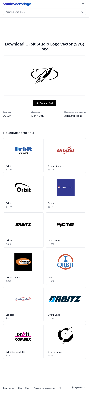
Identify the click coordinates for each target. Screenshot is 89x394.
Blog (20, 388)
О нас (27, 388)
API (60, 388)
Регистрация (9, 388)
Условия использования (45, 388)
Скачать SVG (44, 103)
